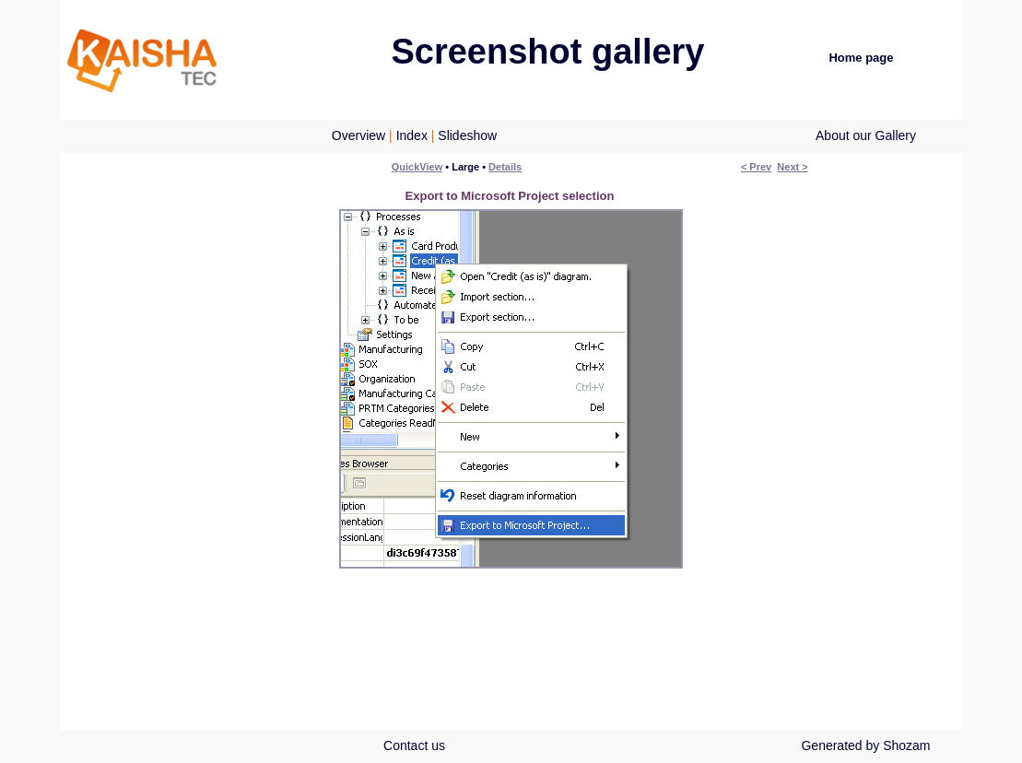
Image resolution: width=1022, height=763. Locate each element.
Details (505, 166)
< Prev (756, 166)
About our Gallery (866, 135)
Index (412, 135)
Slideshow (467, 135)
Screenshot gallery (547, 51)
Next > (792, 166)
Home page (860, 58)
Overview (358, 135)
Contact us (414, 745)
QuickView (417, 166)
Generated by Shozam (865, 745)
